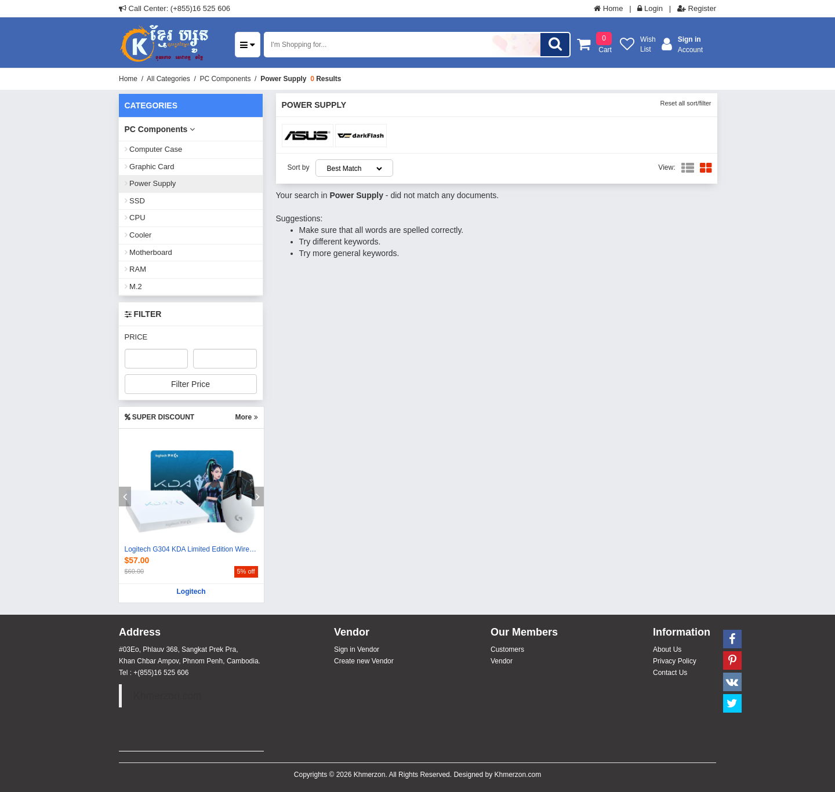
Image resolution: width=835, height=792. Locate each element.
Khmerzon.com (167, 696)
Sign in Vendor (356, 649)
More (246, 417)
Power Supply (283, 79)
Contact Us (670, 673)
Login (649, 8)
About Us (667, 649)
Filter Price (190, 384)
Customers (507, 649)
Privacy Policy (674, 661)
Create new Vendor (364, 661)
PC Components (225, 79)
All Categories (168, 79)
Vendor (502, 661)
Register (696, 8)
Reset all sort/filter (685, 103)
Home (608, 8)
